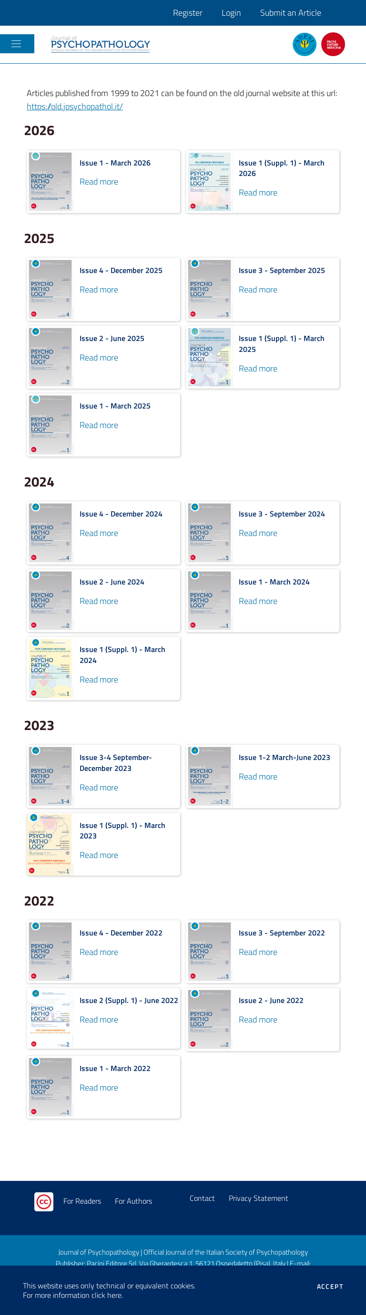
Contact (202, 1198)
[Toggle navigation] (16, 43)
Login (231, 12)
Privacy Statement (258, 1198)
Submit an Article (290, 12)
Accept (330, 1286)
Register (188, 12)
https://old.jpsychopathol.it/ (75, 106)
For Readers (82, 1201)
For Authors (133, 1201)
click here (107, 1295)
